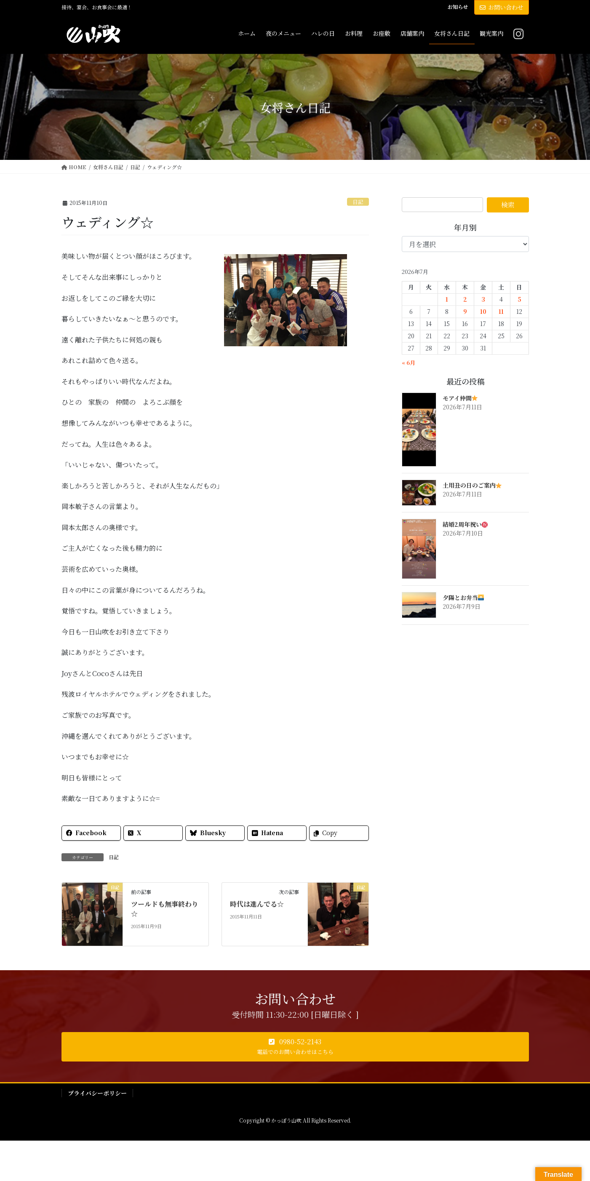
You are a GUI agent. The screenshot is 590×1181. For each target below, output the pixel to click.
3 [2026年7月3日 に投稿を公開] (483, 299)
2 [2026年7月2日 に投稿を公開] (465, 299)
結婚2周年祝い (465, 524)
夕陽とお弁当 (463, 597)
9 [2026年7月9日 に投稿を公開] (465, 311)
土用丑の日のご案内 (472, 485)
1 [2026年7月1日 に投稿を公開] (447, 299)
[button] (295, 1047)
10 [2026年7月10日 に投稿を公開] (483, 311)
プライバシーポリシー (97, 1093)
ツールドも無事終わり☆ (164, 908)
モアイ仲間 (460, 398)
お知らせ (458, 6)
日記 (357, 202)
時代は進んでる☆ (257, 904)
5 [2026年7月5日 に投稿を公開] (519, 299)
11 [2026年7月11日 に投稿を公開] (501, 311)
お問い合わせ (501, 7)
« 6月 (408, 362)
